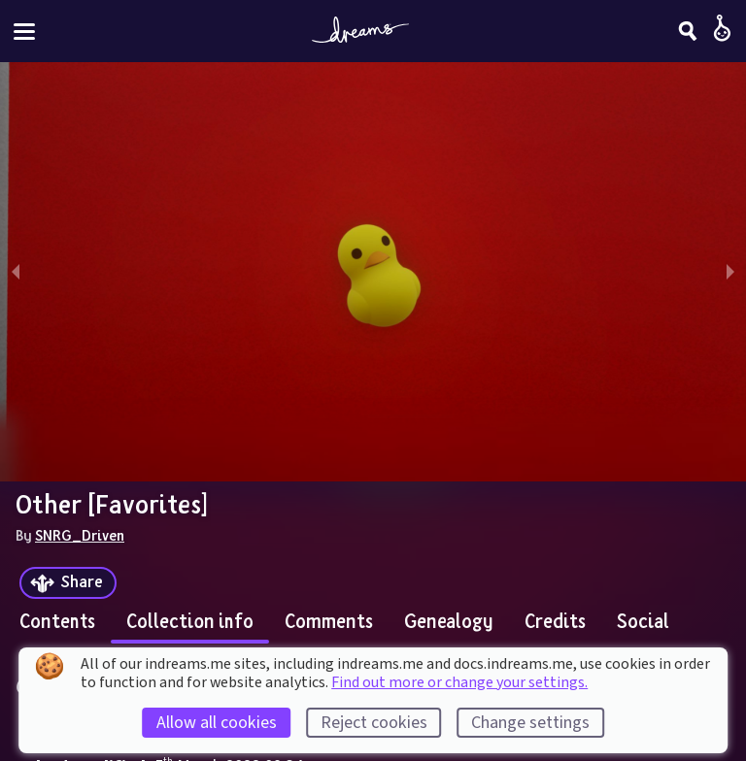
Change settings (530, 723)
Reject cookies (374, 723)
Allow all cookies (216, 723)
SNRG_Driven (79, 535)
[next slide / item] (730, 271)
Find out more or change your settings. (459, 682)
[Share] (68, 583)
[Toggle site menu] (24, 31)
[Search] (687, 31)
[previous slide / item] (15, 271)
